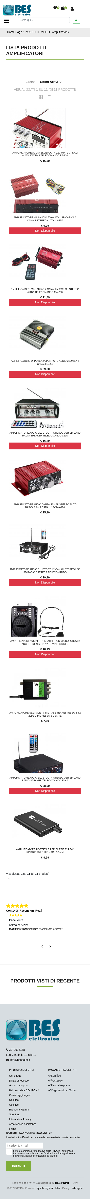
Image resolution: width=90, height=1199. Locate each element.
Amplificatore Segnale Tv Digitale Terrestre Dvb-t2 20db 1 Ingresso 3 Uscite (45, 714)
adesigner (77, 1188)
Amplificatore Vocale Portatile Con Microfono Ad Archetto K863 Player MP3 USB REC (45, 642)
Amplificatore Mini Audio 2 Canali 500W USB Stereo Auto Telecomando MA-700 (45, 290)
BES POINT (62, 1182)
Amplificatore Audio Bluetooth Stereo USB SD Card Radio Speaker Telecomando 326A (45, 434)
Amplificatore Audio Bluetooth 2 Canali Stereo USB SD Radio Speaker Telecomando (45, 571)
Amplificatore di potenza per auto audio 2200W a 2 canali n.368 (45, 362)
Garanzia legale (18, 1085)
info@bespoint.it (20, 1059)
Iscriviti (18, 1166)
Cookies (14, 1099)
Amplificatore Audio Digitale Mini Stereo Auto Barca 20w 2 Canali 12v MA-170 (45, 506)
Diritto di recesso (19, 1080)
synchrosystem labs (48, 1188)
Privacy (56, 1151)
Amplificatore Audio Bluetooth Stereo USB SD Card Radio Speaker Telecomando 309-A (45, 779)
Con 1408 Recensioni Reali (24, 910)
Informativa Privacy (20, 1119)
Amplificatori (59, 32)
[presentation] (42, 946)
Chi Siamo (15, 1075)
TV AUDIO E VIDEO (37, 32)
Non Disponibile (45, 230)
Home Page (14, 32)
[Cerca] (44, 20)
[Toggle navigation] (6, 21)
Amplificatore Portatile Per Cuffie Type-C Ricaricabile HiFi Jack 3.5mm (45, 851)
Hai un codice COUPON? (24, 1090)
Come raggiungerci (20, 1095)
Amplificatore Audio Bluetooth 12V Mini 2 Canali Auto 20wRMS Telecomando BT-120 (45, 154)
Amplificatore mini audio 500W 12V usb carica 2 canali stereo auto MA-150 (45, 219)
